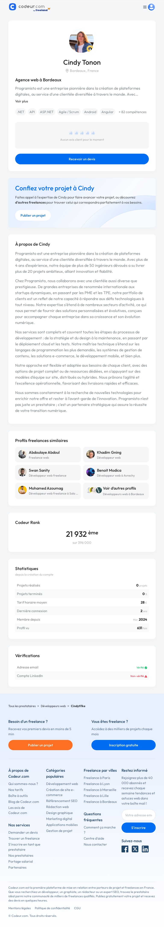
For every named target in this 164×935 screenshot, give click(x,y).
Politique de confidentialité (52, 908)
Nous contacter (95, 844)
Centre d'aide (94, 838)
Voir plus (21, 101)
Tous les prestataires (22, 706)
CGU (77, 908)
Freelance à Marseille (100, 790)
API (32, 112)
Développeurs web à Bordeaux (123, 494)
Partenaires (17, 867)
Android (90, 112)
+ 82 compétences (132, 112)
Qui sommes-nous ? (23, 784)
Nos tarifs (15, 790)
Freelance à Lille (96, 796)
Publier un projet (32, 215)
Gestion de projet (59, 831)
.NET (20, 112)
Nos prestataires (20, 855)
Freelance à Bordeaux (100, 801)
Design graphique (59, 813)
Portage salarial (20, 861)
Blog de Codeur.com (23, 801)
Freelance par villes (100, 770)
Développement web (62, 784)
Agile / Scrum (69, 112)
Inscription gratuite (123, 745)
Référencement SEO (62, 801)
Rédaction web (57, 807)
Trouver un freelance (24, 838)
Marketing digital (59, 819)
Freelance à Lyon (97, 784)
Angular (107, 112)
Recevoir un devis (82, 159)
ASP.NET (47, 112)
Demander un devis (23, 832)
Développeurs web (53, 706)
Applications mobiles (62, 825)
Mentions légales (19, 908)
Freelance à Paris (97, 778)
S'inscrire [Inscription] (138, 828)
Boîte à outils (18, 796)
